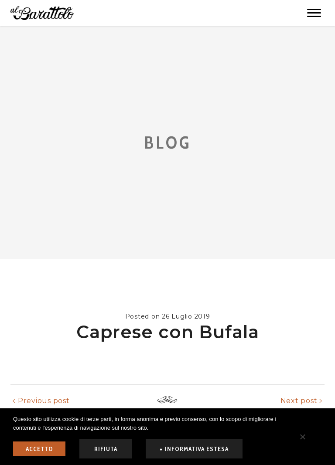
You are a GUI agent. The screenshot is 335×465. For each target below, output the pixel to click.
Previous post (44, 401)
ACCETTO (39, 449)
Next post (299, 401)
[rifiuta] (302, 436)
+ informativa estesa (194, 449)
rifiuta (105, 449)
